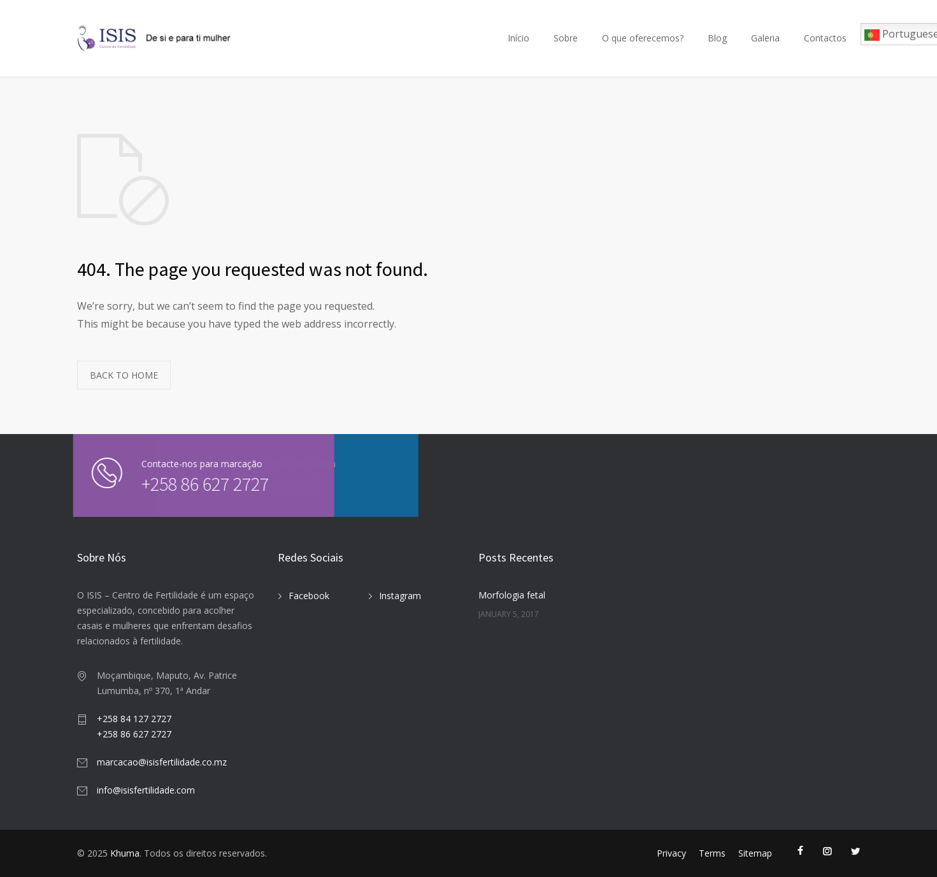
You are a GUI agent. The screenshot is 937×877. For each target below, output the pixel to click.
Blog (717, 38)
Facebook (309, 596)
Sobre (566, 38)
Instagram (400, 596)
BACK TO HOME (124, 375)
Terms (712, 853)
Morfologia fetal (511, 595)
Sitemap (755, 853)
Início (518, 38)
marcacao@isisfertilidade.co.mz (162, 762)
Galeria (765, 38)
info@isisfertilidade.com (146, 790)
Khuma (124, 853)
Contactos (825, 38)
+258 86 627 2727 (184, 484)
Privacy (671, 853)
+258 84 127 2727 (134, 719)
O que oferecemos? (642, 38)
